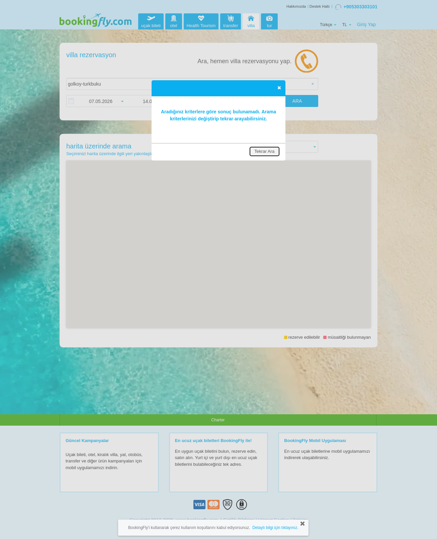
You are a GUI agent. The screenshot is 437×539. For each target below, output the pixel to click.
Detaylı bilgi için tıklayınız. (275, 527)
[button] (279, 87)
